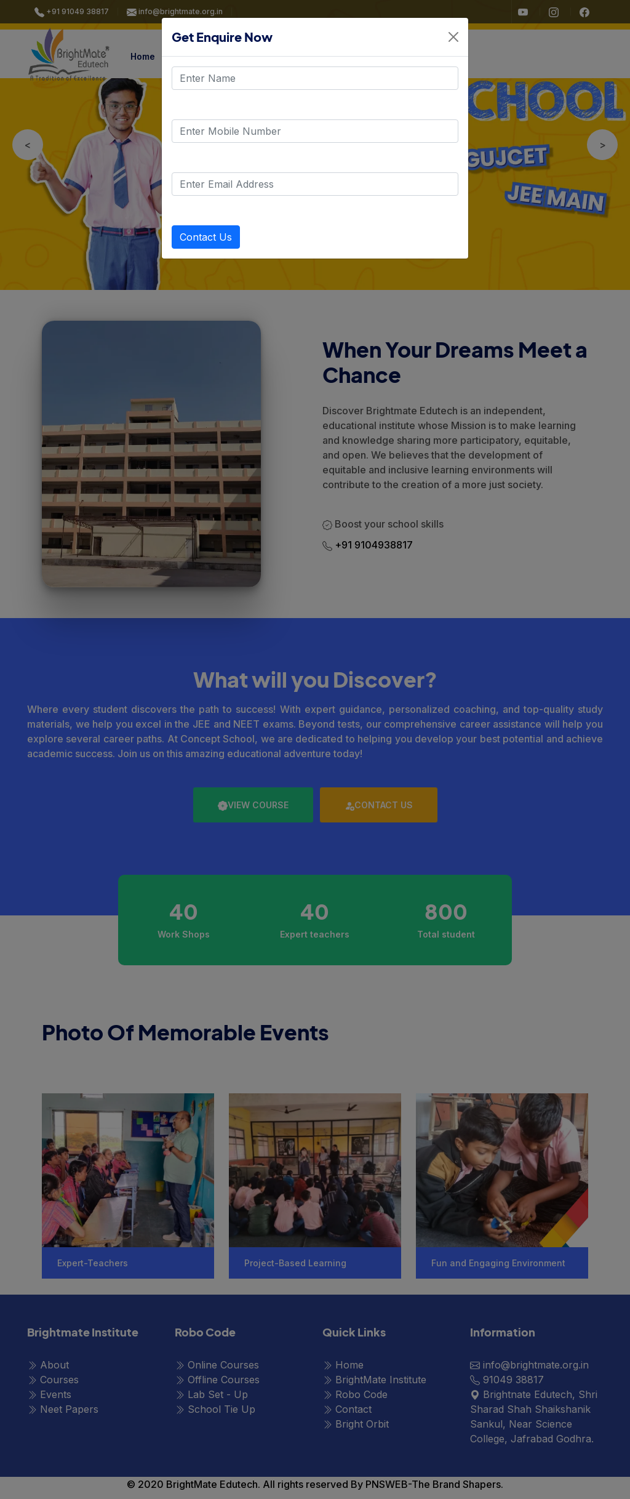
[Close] (453, 37)
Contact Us (206, 237)
